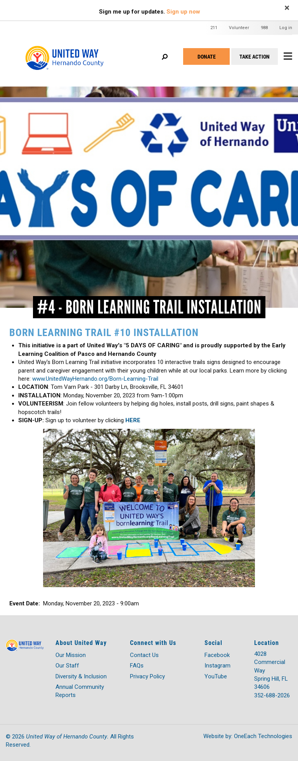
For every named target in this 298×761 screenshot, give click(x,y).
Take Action (254, 56)
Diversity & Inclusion (81, 676)
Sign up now (183, 11)
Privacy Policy (147, 676)
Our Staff (67, 665)
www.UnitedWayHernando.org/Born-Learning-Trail (96, 378)
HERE (132, 420)
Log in (285, 27)
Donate (207, 56)
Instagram (217, 665)
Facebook (217, 655)
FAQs (137, 665)
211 (213, 27)
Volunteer (239, 27)
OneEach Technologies (263, 736)
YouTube (215, 676)
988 (264, 27)
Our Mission (70, 655)
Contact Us (144, 655)
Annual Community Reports (79, 691)
